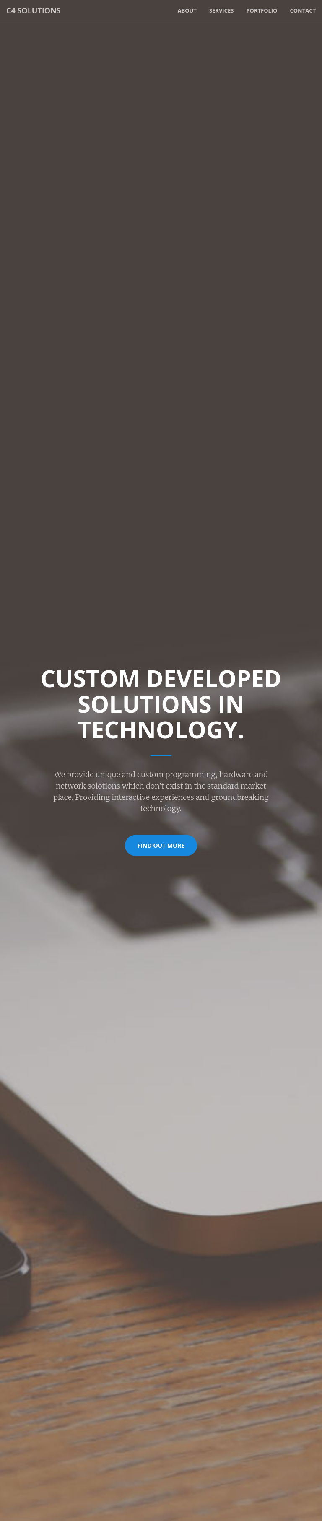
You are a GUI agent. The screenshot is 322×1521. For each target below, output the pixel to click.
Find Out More (161, 845)
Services (221, 10)
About (186, 10)
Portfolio (261, 10)
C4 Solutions (33, 10)
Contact (303, 10)
